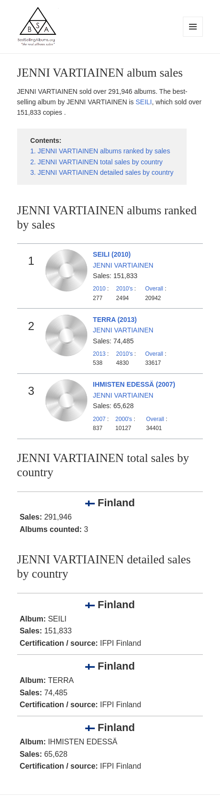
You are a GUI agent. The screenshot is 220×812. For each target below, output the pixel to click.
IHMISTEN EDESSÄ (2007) (134, 384)
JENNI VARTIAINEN (123, 265)
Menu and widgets (193, 36)
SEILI (144, 102)
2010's (125, 288)
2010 (99, 288)
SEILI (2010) (111, 254)
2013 (99, 354)
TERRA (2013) (115, 319)
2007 (99, 419)
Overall (154, 288)
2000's (124, 419)
